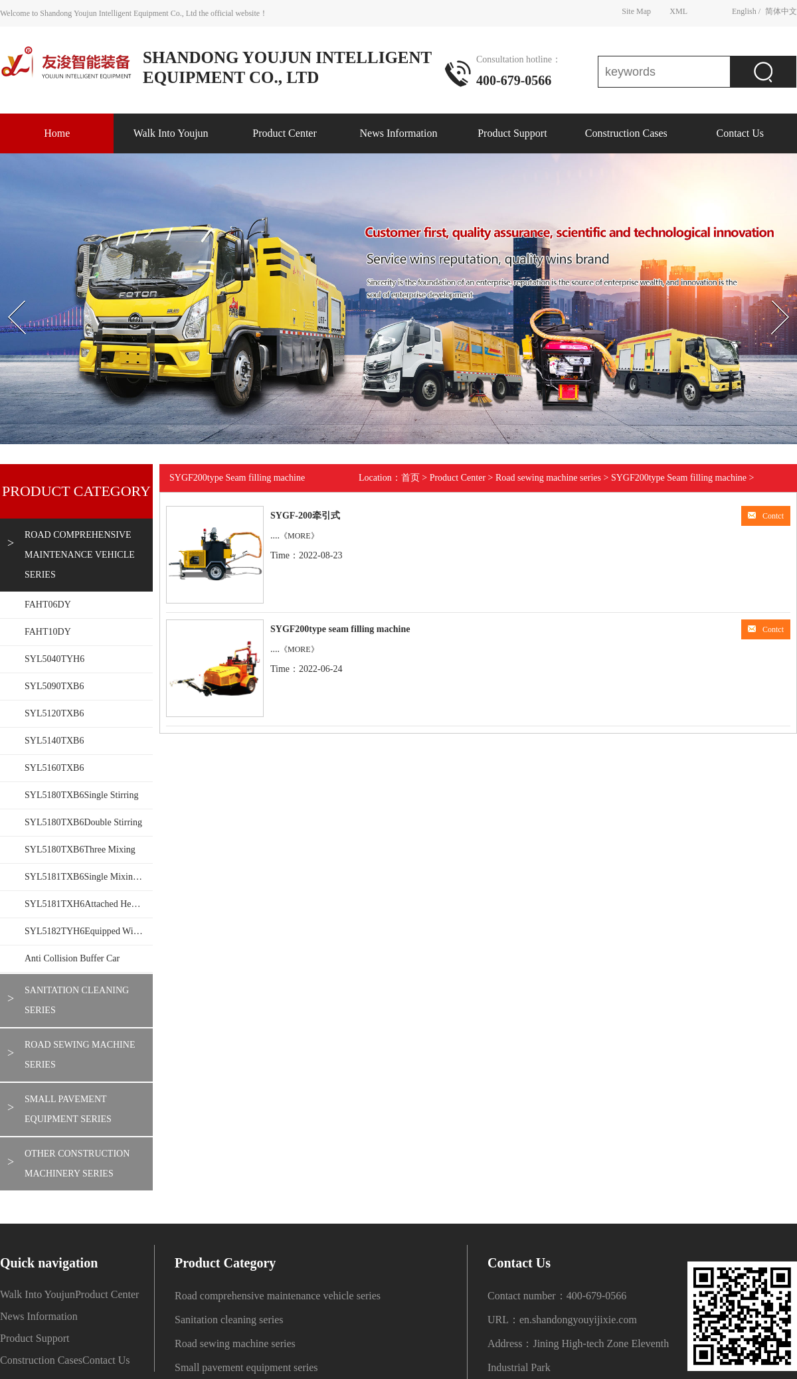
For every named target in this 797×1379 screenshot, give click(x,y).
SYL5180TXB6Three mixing (80, 849)
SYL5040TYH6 (54, 659)
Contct (766, 516)
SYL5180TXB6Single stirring (82, 795)
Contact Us (740, 133)
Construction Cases (626, 133)
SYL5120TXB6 (54, 713)
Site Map (636, 11)
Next (766, 288)
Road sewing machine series (80, 1055)
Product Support (512, 133)
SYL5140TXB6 (54, 741)
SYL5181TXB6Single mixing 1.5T (89, 877)
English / (746, 11)
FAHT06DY (48, 604)
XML (678, 11)
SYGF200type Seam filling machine (679, 478)
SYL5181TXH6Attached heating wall (89, 904)
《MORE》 (299, 535)
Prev (7, 288)
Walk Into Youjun (171, 133)
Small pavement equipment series (68, 1109)
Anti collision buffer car (72, 958)
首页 (410, 478)
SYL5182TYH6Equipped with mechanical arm (89, 931)
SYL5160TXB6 (54, 768)
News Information (399, 133)
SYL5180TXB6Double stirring (83, 822)
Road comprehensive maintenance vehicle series (80, 555)
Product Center (284, 133)
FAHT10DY (48, 632)
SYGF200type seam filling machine (340, 629)
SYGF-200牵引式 (305, 516)
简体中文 (781, 11)
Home (57, 133)
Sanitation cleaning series (77, 1000)
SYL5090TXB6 (54, 686)
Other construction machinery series (77, 1163)
